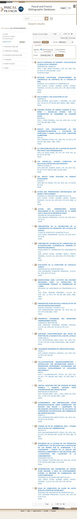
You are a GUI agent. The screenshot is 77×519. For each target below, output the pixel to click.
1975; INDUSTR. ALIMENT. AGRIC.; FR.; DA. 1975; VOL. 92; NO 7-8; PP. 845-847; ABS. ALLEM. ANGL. (56, 166)
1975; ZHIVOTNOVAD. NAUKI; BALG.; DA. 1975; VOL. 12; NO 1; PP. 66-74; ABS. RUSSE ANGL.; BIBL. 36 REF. (57, 339)
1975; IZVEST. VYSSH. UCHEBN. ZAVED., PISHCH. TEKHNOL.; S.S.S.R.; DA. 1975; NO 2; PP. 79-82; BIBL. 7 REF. (57, 251)
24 (35, 469)
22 (35, 426)
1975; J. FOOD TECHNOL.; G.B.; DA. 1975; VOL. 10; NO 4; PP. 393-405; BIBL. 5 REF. (56, 117)
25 (35, 488)
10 (35, 209)
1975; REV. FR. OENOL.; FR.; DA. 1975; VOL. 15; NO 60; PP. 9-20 (56, 182)
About (22, 511)
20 (35, 385)
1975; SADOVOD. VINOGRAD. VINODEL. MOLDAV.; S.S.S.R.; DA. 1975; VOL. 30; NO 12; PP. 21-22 (57, 324)
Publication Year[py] (11, 51)
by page (72, 38)
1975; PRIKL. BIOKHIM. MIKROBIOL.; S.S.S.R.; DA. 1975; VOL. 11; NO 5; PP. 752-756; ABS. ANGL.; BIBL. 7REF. (57, 289)
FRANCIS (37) (8, 38)
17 (35, 334)
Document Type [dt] (11, 46)
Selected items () (47, 49)
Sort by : (56, 42)
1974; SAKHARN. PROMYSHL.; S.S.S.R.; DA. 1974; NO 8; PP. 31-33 (57, 493)
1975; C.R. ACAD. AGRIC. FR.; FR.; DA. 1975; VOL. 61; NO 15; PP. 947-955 (56, 152)
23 (35, 443)
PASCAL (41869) (9, 36)
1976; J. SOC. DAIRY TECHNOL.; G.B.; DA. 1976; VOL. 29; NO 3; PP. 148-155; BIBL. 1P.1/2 (56, 67)
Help (28, 511)
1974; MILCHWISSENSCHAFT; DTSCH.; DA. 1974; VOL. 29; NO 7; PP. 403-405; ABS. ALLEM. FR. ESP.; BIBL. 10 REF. (57, 432)
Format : (36, 55)
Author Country (9, 64)
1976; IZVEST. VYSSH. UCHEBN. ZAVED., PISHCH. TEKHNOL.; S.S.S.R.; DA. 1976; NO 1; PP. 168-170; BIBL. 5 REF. (56, 84)
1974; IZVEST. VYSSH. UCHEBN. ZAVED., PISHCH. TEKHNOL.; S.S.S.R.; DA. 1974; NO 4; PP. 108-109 (57, 476)
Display (63, 38)
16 (35, 318)
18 (35, 349)
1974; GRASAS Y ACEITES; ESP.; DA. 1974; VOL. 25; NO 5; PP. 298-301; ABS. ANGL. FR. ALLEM (57, 453)
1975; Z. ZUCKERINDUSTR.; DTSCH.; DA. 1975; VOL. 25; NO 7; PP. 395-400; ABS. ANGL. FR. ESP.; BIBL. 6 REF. (57, 371)
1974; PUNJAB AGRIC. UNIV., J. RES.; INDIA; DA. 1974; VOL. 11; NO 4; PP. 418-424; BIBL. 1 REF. (57, 391)
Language (7, 59)
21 (35, 402)
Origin (6, 68)
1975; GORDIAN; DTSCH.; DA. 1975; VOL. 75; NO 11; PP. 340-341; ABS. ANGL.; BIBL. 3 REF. (56, 136)
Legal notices (37, 511)
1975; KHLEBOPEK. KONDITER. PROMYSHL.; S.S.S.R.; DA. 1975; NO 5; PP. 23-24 (57, 270)
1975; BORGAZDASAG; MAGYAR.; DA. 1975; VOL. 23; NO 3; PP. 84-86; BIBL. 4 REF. (57, 308)
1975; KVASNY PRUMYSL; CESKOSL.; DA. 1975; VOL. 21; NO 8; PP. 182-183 (57, 353)
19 (35, 362)
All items (62, 51)
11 (35, 226)
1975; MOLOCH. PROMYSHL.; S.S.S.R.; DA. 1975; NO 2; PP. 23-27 (57, 215)
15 (35, 303)
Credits (46, 511)
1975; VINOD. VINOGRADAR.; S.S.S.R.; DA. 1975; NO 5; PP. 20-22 (57, 232)
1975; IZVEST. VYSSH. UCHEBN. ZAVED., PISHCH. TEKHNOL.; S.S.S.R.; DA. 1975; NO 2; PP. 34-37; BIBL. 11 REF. (56, 198)
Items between (60, 49)
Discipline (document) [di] (13, 55)
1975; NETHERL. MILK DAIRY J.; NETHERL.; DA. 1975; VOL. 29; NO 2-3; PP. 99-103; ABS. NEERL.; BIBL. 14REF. (56, 101)
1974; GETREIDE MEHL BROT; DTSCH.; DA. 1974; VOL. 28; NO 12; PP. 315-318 (57, 412)
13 (35, 265)
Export (45, 42)
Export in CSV (7, 41)
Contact (53, 511)
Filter (6, 34)
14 (35, 280)
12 (35, 243)
